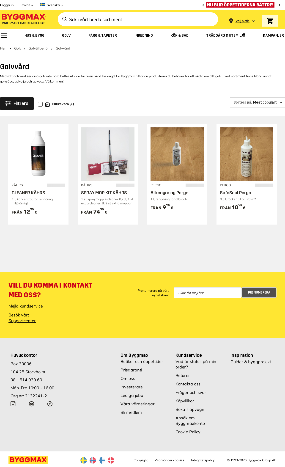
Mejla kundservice (25, 306)
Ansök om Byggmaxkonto (190, 420)
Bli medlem (131, 412)
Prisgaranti (131, 370)
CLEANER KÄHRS (28, 192)
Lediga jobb (132, 395)
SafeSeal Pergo (235, 192)
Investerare (132, 387)
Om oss (128, 378)
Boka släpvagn (189, 409)
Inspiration (241, 355)
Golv (18, 48)
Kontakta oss (187, 384)
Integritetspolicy (202, 460)
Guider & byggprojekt (250, 361)
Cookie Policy (187, 431)
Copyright (141, 460)
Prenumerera (259, 292)
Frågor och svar (190, 392)
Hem (3, 48)
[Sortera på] (257, 102)
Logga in (7, 5)
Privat (25, 5)
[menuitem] (4, 35)
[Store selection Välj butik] (242, 21)
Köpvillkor (184, 401)
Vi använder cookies (169, 460)
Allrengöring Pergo (169, 192)
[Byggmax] (23, 19)
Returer (182, 375)
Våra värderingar (138, 404)
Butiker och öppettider (142, 361)
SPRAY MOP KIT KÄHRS (104, 192)
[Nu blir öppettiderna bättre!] (241, 5)
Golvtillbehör (38, 48)
